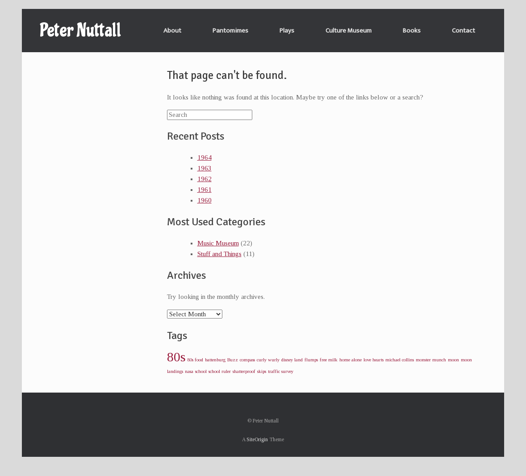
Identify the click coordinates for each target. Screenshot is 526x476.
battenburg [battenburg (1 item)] (215, 359)
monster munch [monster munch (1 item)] (431, 359)
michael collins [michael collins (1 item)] (399, 359)
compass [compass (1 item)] (247, 359)
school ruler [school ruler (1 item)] (220, 371)
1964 (204, 157)
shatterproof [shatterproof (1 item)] (244, 371)
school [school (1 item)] (201, 371)
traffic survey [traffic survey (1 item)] (280, 371)
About (172, 30)
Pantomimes (230, 30)
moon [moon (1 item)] (453, 359)
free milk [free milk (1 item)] (329, 359)
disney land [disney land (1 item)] (292, 359)
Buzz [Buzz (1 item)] (232, 359)
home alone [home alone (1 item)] (350, 359)
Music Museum (218, 243)
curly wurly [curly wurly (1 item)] (268, 359)
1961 (204, 189)
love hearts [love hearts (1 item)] (373, 359)
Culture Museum (349, 30)
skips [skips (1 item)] (261, 371)
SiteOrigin (257, 439)
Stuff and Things (219, 253)
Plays (287, 30)
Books (412, 30)
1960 (204, 200)
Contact (463, 30)
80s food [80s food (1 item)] (195, 359)
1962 (204, 178)
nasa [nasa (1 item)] (189, 371)
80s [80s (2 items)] (176, 357)
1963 (204, 168)
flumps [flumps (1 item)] (311, 359)
